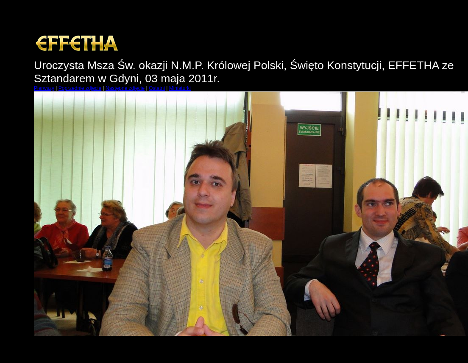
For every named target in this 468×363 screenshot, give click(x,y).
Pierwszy (44, 88)
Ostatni (157, 88)
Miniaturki (180, 88)
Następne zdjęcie (125, 88)
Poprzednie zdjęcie (79, 88)
